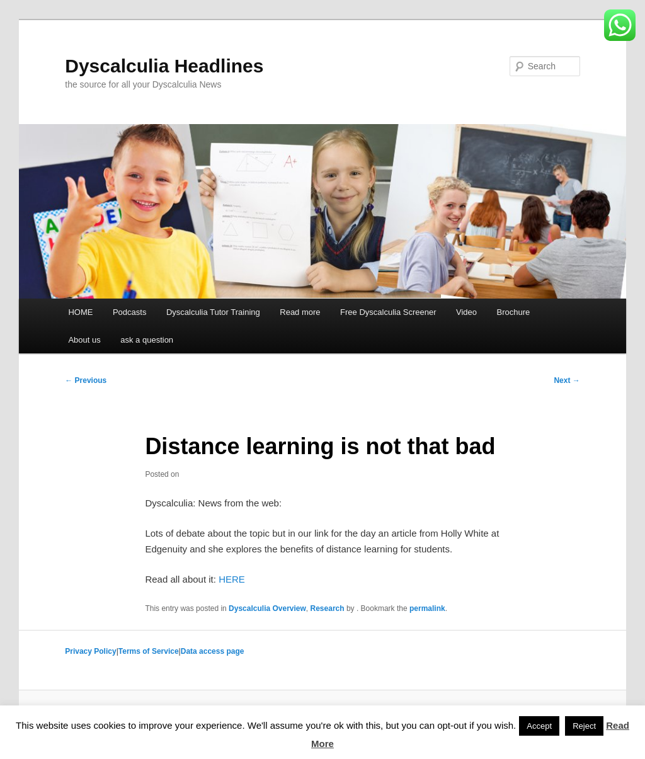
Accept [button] (539, 726)
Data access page (212, 651)
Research (328, 608)
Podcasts (129, 312)
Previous (85, 380)
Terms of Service (148, 651)
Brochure (513, 312)
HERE (232, 579)
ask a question (146, 340)
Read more (300, 312)
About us (84, 340)
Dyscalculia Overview (267, 608)
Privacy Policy (90, 651)
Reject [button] (584, 726)
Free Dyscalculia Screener (388, 312)
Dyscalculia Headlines (164, 65)
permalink (427, 608)
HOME (80, 312)
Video (466, 312)
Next (566, 380)
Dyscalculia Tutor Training (213, 312)
